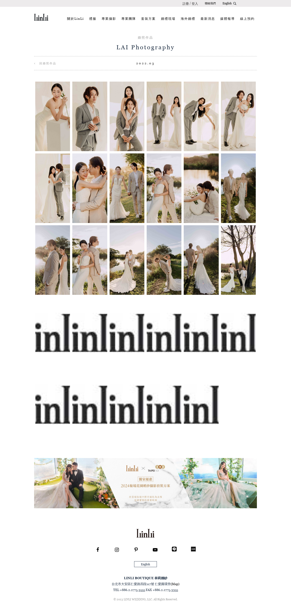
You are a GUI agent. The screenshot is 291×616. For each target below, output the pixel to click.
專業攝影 (109, 18)
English (227, 3)
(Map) (175, 584)
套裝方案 (148, 18)
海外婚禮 (188, 18)
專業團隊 (128, 18)
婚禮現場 (168, 18)
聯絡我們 (210, 3)
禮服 (92, 18)
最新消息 (208, 18)
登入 (195, 3)
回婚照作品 (45, 63)
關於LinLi (75, 18)
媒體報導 (227, 18)
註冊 (186, 3)
